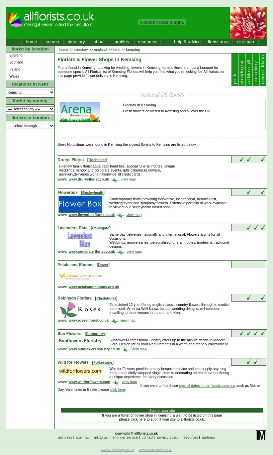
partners (208, 437)
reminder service (124, 437)
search (52, 41)
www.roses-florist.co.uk (89, 320)
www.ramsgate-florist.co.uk (92, 251)
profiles (122, 41)
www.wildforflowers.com (89, 382)
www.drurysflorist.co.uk (89, 179)
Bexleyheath (92, 193)
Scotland (16, 62)
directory (76, 41)
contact (147, 437)
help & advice (187, 41)
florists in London (30, 117)
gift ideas (65, 437)
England (15, 55)
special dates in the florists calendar (207, 385)
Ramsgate (100, 228)
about (98, 41)
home (31, 41)
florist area (218, 41)
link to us (100, 437)
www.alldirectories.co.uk (155, 450)
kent (116, 49)
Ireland (14, 69)
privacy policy (168, 437)
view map (128, 179)
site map (245, 41)
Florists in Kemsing (139, 105)
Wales (14, 76)
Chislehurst (106, 298)
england (100, 49)
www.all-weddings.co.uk (117, 450)
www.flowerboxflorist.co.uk (92, 215)
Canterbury (95, 334)
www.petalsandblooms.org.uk (94, 287)
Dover (103, 265)
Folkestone (102, 362)
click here (117, 389)
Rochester (97, 160)
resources (148, 41)
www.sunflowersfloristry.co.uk (94, 349)
